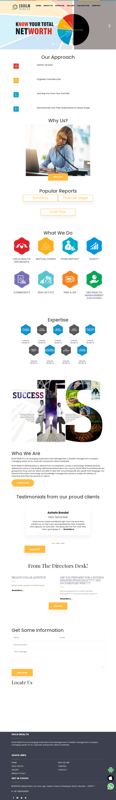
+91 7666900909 (21, 791)
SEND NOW (22, 672)
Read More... (18, 590)
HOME (38, 5)
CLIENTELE (62, 766)
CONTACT (96, 5)
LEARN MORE (23, 483)
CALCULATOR (83, 5)
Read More (69, 529)
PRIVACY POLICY (19, 773)
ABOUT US (48, 5)
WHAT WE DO (17, 766)
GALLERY (71, 5)
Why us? (58, 176)
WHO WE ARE (63, 762)
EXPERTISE (59, 5)
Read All (58, 606)
